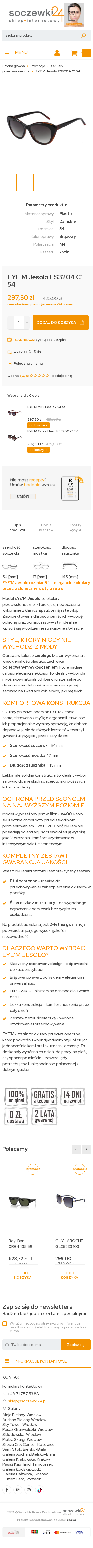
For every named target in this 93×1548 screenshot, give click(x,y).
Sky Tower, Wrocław (19, 1424)
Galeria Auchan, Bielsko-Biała (28, 1454)
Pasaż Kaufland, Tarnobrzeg (27, 1464)
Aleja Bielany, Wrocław (21, 1414)
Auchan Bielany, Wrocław (24, 1419)
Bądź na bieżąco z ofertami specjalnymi (44, 1310)
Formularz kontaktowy (22, 1386)
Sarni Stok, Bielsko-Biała (24, 1449)
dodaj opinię (62, 375)
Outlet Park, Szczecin (21, 1479)
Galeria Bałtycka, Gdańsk (25, 1474)
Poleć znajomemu (25, 363)
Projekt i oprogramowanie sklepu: (46, 1520)
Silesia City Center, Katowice (28, 1444)
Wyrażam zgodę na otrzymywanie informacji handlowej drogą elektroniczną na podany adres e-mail (48, 1327)
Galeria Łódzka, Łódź (21, 1469)
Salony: (14, 1408)
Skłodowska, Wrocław (21, 1434)
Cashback (24, 339)
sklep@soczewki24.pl (27, 1401)
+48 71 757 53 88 (23, 1393)
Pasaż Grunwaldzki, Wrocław (27, 1429)
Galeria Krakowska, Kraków (26, 1459)
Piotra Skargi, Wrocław (22, 1439)
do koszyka (38, 425)
